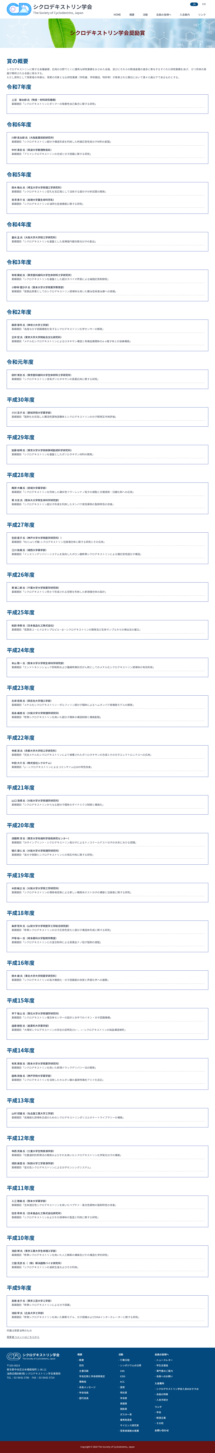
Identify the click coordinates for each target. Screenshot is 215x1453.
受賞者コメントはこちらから (23, 1337)
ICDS (122, 1376)
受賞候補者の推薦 (129, 1430)
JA (194, 4)
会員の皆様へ (163, 14)
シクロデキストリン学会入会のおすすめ (177, 1388)
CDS (122, 1371)
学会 (158, 1412)
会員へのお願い (164, 1376)
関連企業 (161, 1417)
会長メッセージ (87, 1387)
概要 (131, 14)
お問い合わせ (162, 1430)
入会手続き (162, 1399)
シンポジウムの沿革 (130, 1365)
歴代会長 (84, 1398)
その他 (159, 1423)
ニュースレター (164, 1360)
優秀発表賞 (126, 1419)
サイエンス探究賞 (129, 1425)
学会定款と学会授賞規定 (92, 1376)
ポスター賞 (126, 1414)
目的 (81, 1365)
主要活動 (84, 1371)
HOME (117, 14)
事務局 (82, 1381)
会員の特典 (162, 1394)
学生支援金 (162, 1365)
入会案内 (185, 14)
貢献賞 (123, 1403)
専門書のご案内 (164, 1371)
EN (204, 4)
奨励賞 (123, 1408)
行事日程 (125, 1360)
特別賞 (123, 1392)
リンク (202, 14)
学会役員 (84, 1392)
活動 (145, 14)
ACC (122, 1381)
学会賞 (123, 1398)
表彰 (122, 1387)
